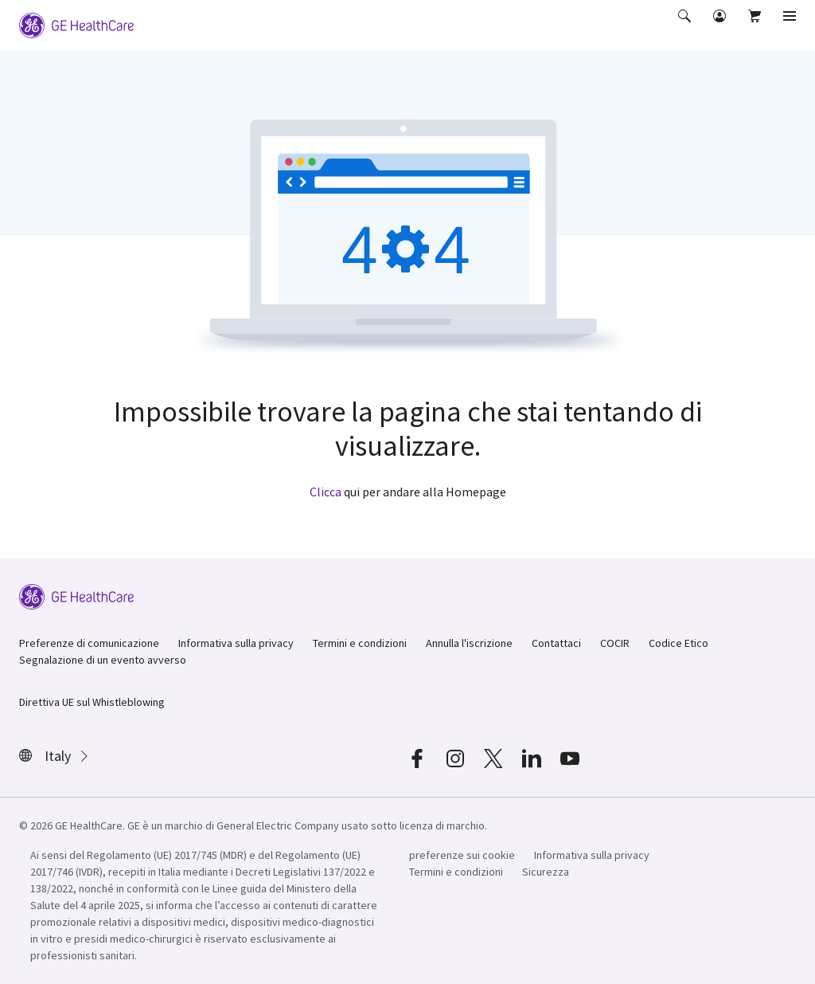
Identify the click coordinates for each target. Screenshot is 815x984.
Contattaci (556, 643)
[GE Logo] (76, 24)
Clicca (325, 492)
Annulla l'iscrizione (469, 643)
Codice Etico (678, 643)
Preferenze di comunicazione (89, 643)
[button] (686, 27)
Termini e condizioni (360, 643)
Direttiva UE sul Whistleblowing (92, 702)
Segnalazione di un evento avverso (102, 660)
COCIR (615, 643)
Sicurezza (545, 871)
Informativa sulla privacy (236, 643)
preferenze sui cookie (462, 855)
